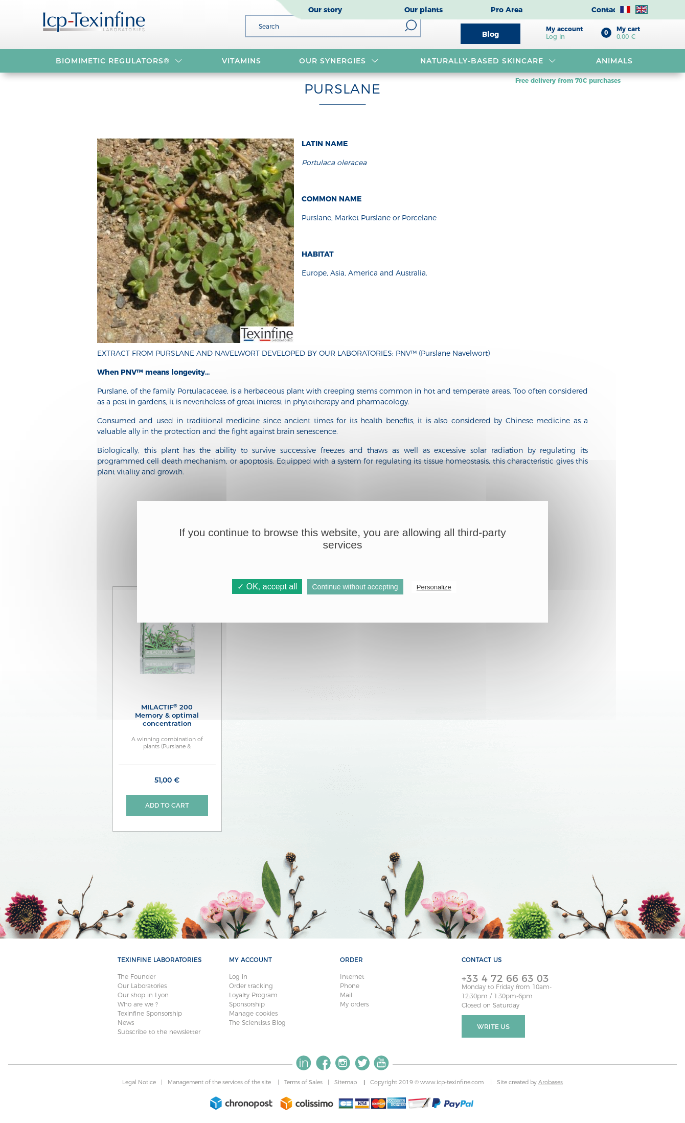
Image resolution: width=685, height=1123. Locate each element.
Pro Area (506, 9)
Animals (614, 60)
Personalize (434, 587)
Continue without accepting (355, 587)
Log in (238, 976)
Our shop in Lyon (143, 995)
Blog (490, 34)
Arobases (550, 1082)
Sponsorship (247, 1004)
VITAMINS (241, 60)
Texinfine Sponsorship (150, 1013)
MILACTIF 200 (167, 715)
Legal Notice (139, 1082)
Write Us (493, 1026)
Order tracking (251, 986)
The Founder (136, 976)
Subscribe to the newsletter (159, 1032)
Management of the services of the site (220, 1082)
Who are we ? (138, 1004)
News (126, 1022)
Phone (349, 986)
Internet (352, 976)
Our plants (423, 9)
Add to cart (167, 805)
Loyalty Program (253, 995)
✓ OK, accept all (267, 586)
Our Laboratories (142, 986)
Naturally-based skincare (488, 60)
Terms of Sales (303, 1082)
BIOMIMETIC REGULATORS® (119, 60)
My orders (354, 1004)
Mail (346, 995)
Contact (605, 9)
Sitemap (346, 1082)
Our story (325, 9)
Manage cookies (253, 1013)
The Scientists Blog (257, 1022)
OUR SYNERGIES (338, 60)
